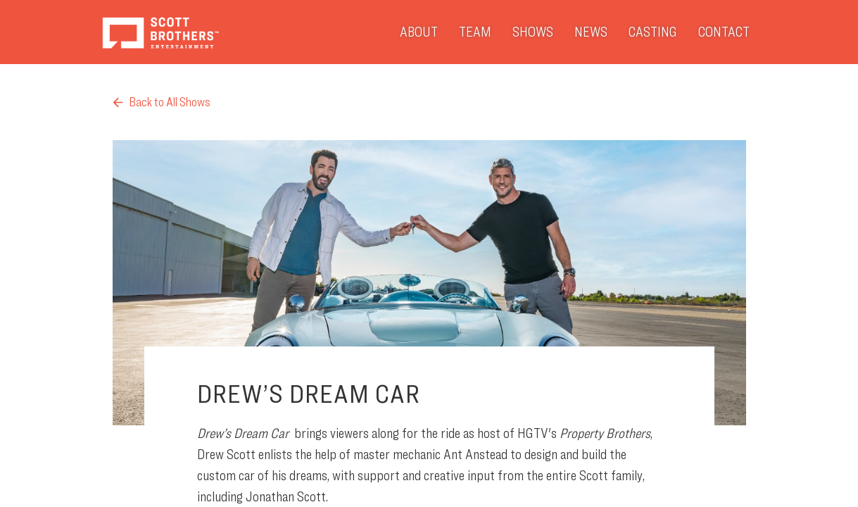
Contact (724, 31)
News (590, 31)
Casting (653, 31)
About (419, 31)
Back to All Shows (161, 101)
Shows (532, 31)
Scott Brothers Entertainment (160, 32)
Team (475, 31)
